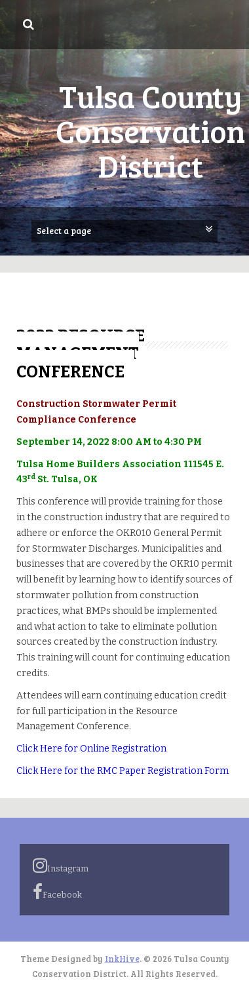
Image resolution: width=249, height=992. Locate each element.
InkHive (122, 958)
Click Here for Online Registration (91, 748)
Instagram (60, 865)
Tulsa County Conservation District (150, 130)
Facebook (57, 891)
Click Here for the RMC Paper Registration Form (122, 770)
